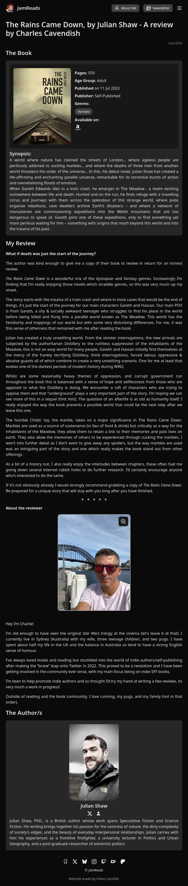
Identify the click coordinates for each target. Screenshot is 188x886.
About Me (125, 8)
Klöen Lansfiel (107, 878)
